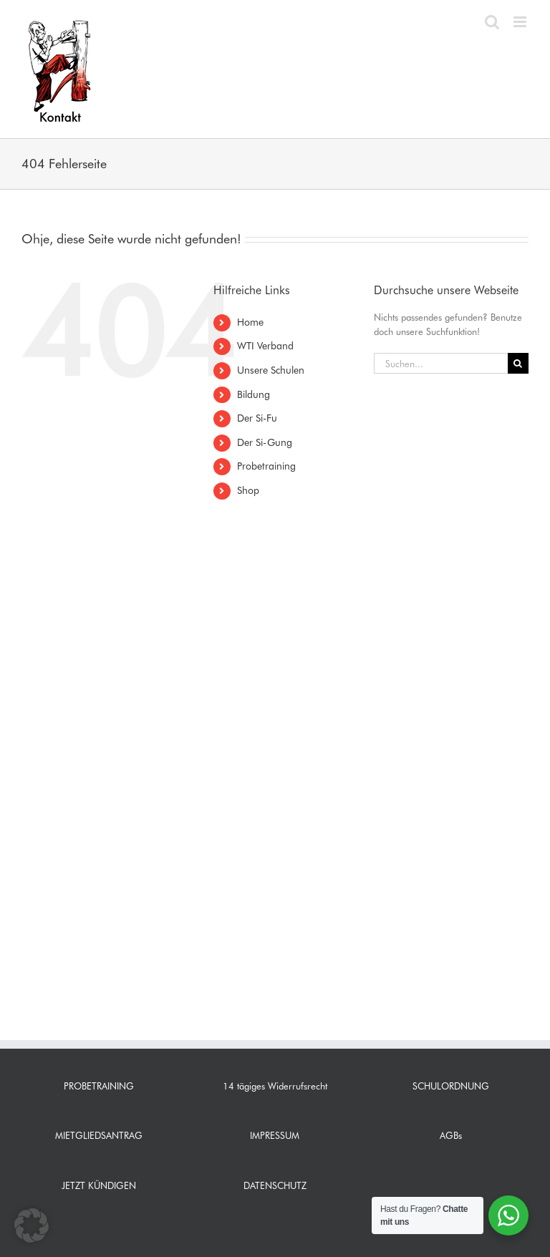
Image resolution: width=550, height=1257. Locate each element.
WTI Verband (265, 345)
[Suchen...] (441, 363)
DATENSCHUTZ (275, 1185)
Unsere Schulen (270, 370)
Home (250, 322)
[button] (31, 1225)
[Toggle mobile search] (492, 21)
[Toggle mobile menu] (521, 21)
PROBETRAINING (99, 1086)
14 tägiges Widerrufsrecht (275, 1086)
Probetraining (266, 466)
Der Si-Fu (257, 418)
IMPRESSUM (274, 1135)
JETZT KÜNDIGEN (99, 1185)
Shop (248, 490)
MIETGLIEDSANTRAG (99, 1135)
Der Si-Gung (264, 442)
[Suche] (518, 363)
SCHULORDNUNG (450, 1086)
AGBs (451, 1135)
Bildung (253, 394)
